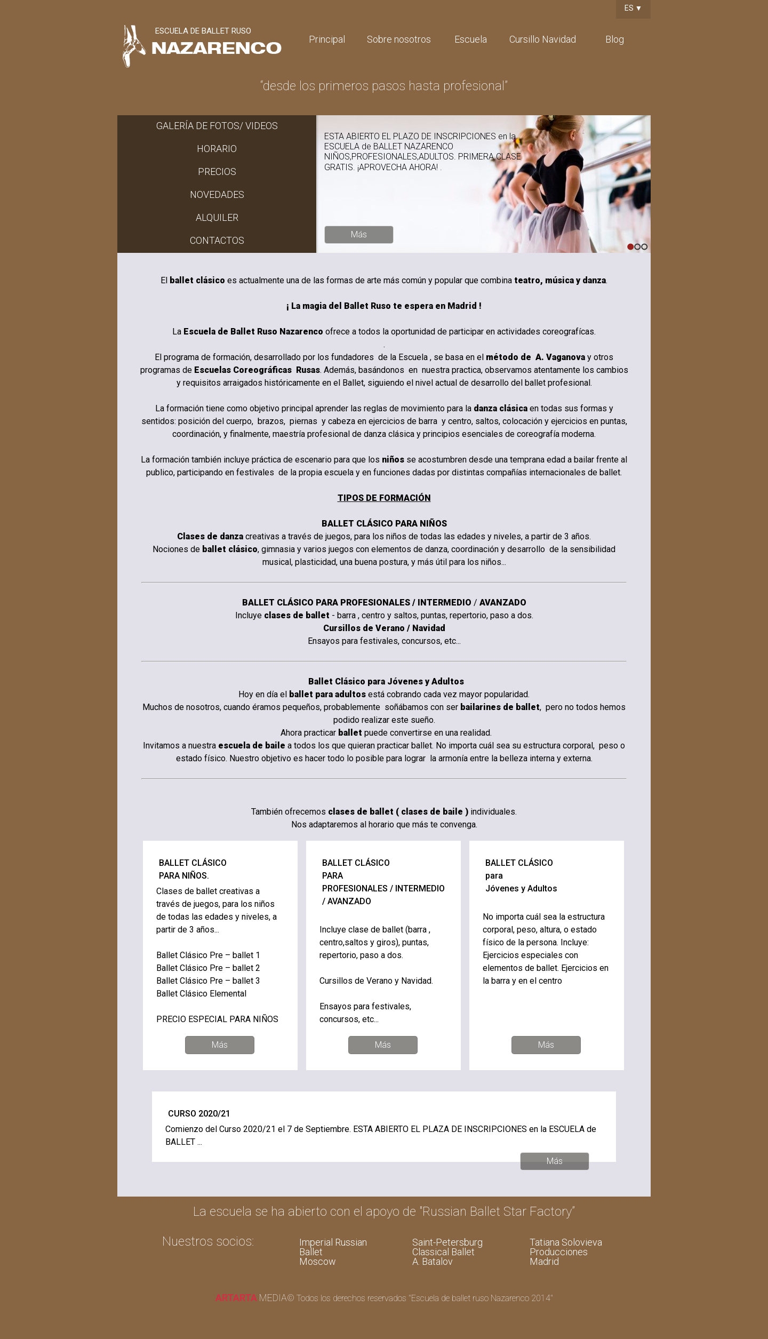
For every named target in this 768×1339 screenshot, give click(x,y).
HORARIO (217, 148)
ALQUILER (217, 217)
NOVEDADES (217, 194)
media (251, 1297)
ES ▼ (634, 8)
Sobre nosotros (399, 39)
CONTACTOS (217, 240)
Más (359, 234)
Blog (614, 39)
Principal (327, 39)
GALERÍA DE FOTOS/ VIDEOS (217, 125)
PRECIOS (217, 171)
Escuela (470, 39)
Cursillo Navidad (542, 39)
